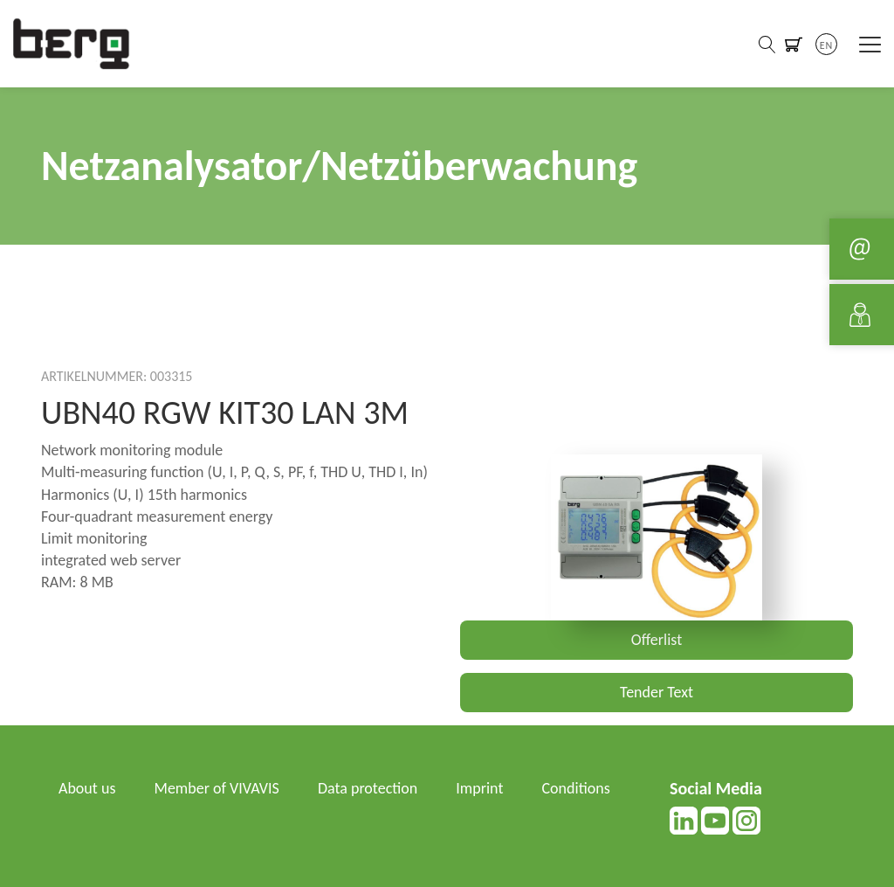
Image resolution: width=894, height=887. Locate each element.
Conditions (576, 788)
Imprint (479, 788)
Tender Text (656, 692)
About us (86, 788)
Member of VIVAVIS (217, 788)
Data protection (367, 788)
